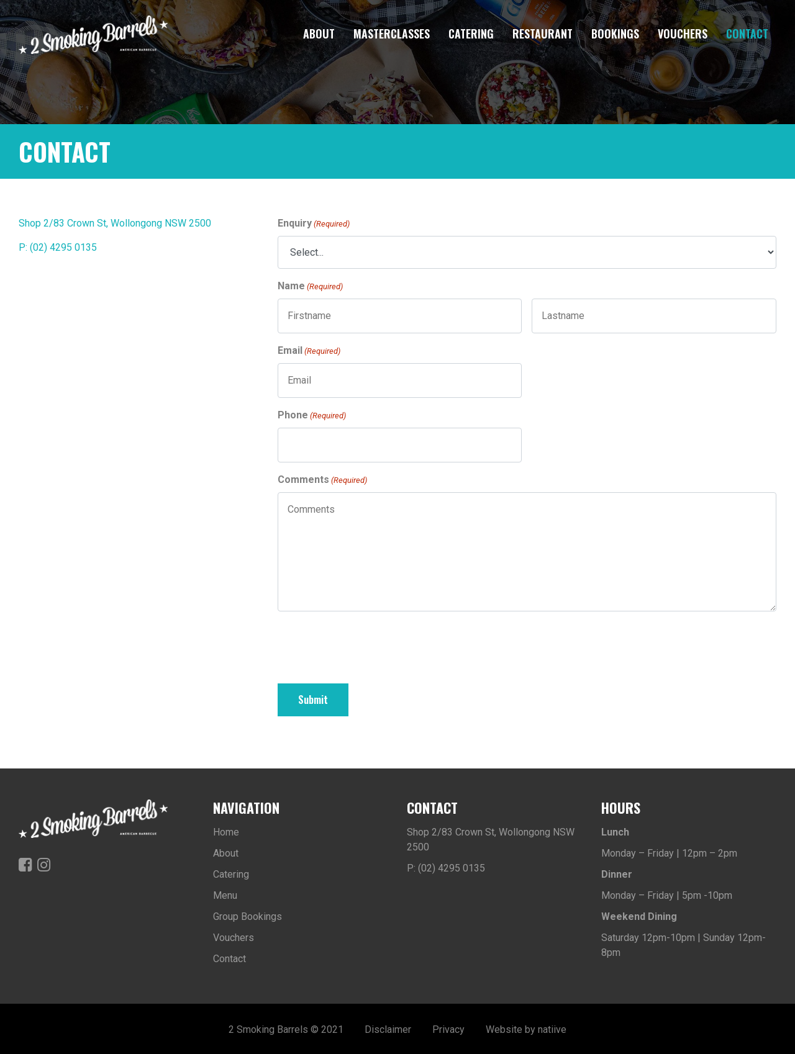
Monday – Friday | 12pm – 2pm (669, 851)
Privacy (448, 1028)
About (319, 33)
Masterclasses (391, 33)
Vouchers (682, 33)
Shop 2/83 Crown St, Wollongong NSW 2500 (115, 223)
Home (226, 830)
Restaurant (542, 33)
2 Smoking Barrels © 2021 (286, 1028)
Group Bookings (247, 915)
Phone (312, 415)
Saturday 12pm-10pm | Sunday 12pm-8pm (683, 943)
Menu (225, 893)
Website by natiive (526, 1028)
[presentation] (372, 645)
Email (309, 351)
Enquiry (314, 223)
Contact (747, 33)
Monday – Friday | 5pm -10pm (666, 893)
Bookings (615, 33)
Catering (471, 33)
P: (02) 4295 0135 (58, 247)
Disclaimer (388, 1028)
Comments (322, 480)
